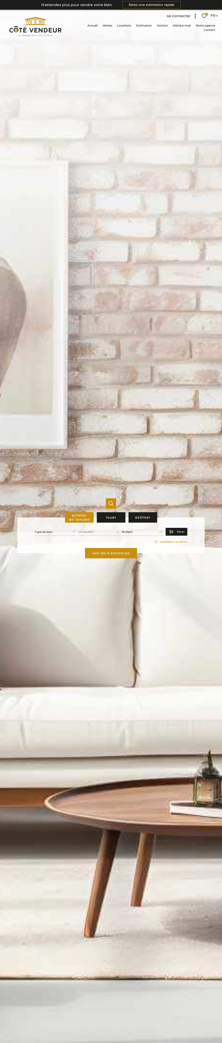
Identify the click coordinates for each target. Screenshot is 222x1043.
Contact (209, 30)
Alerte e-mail (182, 25)
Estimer (142, 517)
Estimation (144, 25)
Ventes (107, 25)
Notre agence (205, 25)
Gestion (162, 25)
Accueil (92, 25)
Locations (124, 25)
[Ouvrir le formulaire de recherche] (176, 532)
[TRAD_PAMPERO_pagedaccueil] (30, 36)
